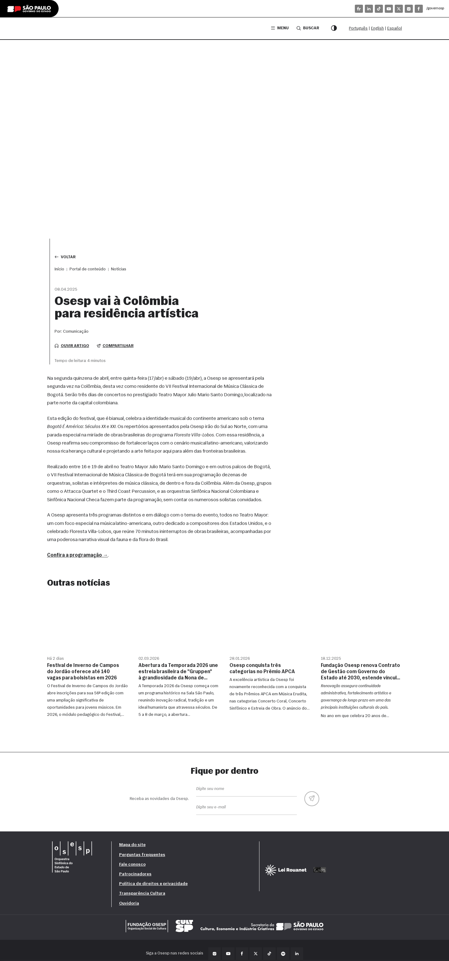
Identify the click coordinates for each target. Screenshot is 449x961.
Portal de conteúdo (88, 269)
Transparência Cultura (142, 893)
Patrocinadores (135, 874)
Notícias (118, 269)
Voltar (65, 257)
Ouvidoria (129, 903)
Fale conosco (132, 864)
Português (358, 28)
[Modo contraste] (333, 28)
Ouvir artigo (72, 346)
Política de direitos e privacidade (153, 884)
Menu (280, 28)
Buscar (307, 28)
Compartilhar (115, 346)
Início (59, 269)
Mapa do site (132, 845)
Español (394, 28)
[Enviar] (311, 798)
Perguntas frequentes (142, 855)
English (377, 28)
